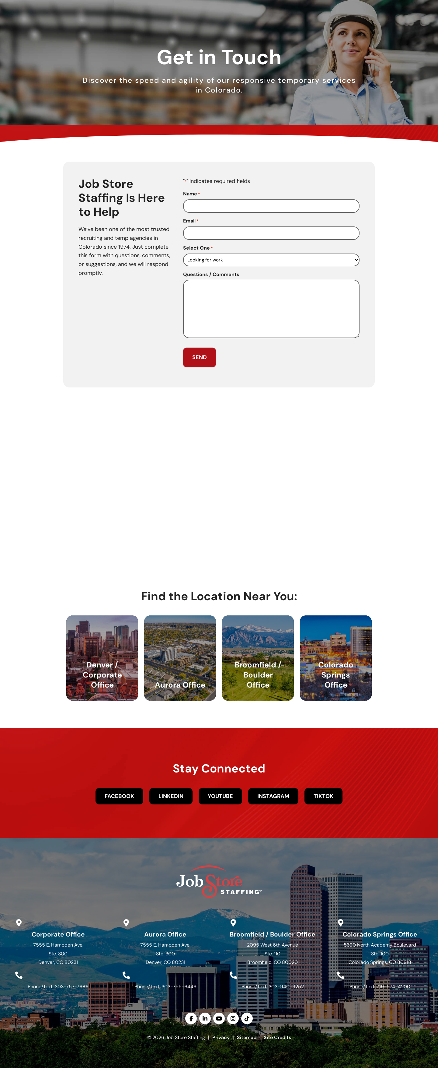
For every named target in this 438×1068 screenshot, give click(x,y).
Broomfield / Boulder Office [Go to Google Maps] (272, 933)
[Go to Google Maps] (19, 921)
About (278, 29)
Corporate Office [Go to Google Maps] (58, 933)
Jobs (166, 29)
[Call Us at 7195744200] (340, 973)
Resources (315, 29)
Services (199, 29)
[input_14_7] (271, 258)
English (403, 6)
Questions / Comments (211, 273)
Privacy (221, 1036)
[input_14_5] (271, 308)
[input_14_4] (271, 232)
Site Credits (277, 1036)
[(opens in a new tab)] (317, 6)
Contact (354, 29)
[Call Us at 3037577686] (19, 973)
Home (141, 29)
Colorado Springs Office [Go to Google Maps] (379, 933)
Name (191, 193)
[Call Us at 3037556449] (126, 973)
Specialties (240, 29)
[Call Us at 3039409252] (233, 973)
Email (191, 220)
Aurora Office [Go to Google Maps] (165, 933)
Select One (198, 247)
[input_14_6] (271, 205)
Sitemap (246, 1036)
